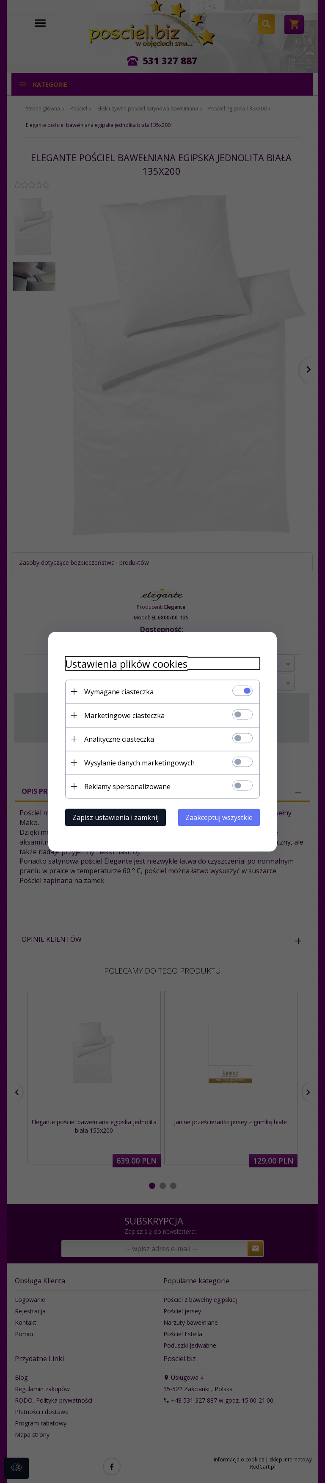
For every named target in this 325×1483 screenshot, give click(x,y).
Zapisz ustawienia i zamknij (115, 817)
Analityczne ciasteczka (119, 738)
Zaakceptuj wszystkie (219, 817)
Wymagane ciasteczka (119, 691)
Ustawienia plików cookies (126, 663)
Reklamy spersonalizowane (127, 786)
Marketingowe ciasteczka (124, 715)
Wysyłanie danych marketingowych (139, 762)
